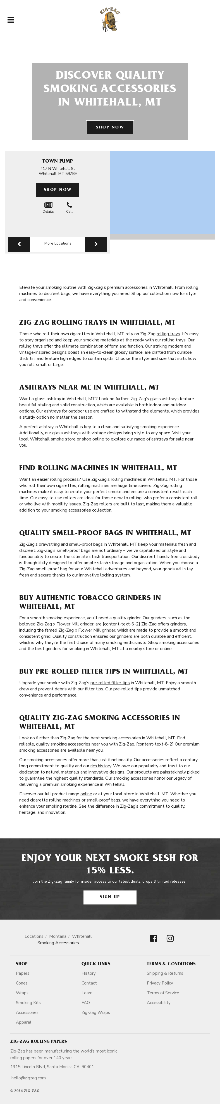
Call (69, 207)
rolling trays (168, 334)
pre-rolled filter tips (110, 683)
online (86, 794)
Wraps (22, 993)
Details (48, 207)
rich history (100, 766)
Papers (22, 973)
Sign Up (110, 897)
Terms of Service (163, 993)
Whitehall (82, 936)
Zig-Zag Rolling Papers (38, 1042)
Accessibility (159, 1002)
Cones (22, 983)
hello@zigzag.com (28, 1078)
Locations (34, 936)
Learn (87, 993)
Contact (89, 983)
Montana (57, 936)
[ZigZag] (110, 19)
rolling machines (126, 479)
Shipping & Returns (165, 973)
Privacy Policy (160, 983)
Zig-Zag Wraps (96, 1012)
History (89, 973)
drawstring (49, 544)
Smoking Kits (28, 1002)
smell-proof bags (86, 544)
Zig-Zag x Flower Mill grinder (65, 624)
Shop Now (110, 128)
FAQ (86, 1002)
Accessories (27, 1012)
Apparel (23, 1022)
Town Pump (57, 161)
